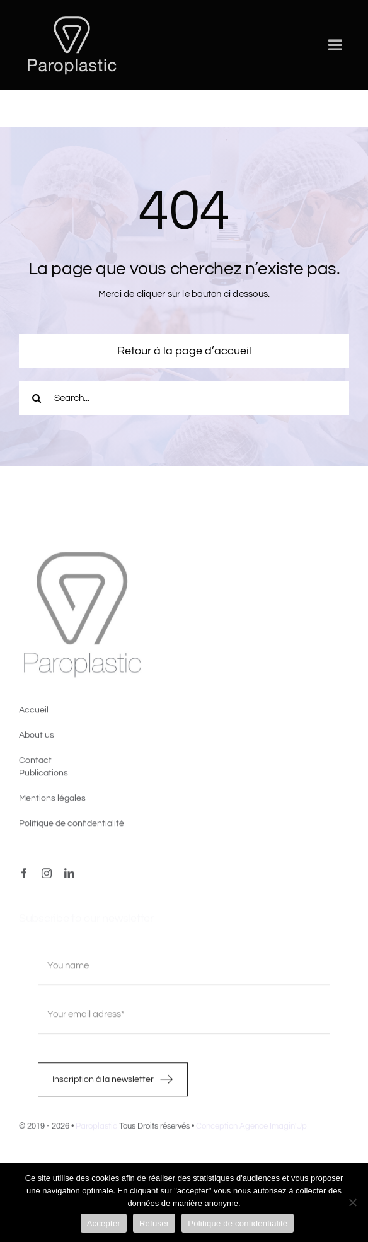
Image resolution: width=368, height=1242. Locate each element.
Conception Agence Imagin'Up (251, 1129)
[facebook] (24, 876)
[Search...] (184, 398)
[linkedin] (69, 876)
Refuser (154, 1223)
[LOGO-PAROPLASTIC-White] (71, 17)
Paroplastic (96, 1129)
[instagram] (47, 876)
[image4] (82, 557)
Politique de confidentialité (237, 1223)
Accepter (103, 1223)
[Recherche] (36, 398)
